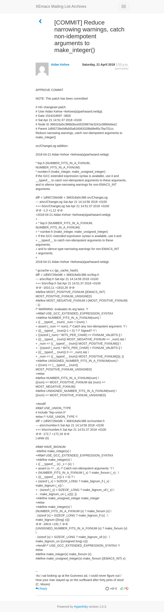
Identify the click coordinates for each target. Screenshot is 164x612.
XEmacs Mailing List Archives (61, 6)
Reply (41, 588)
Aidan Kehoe (60, 64)
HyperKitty (81, 606)
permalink (122, 68)
